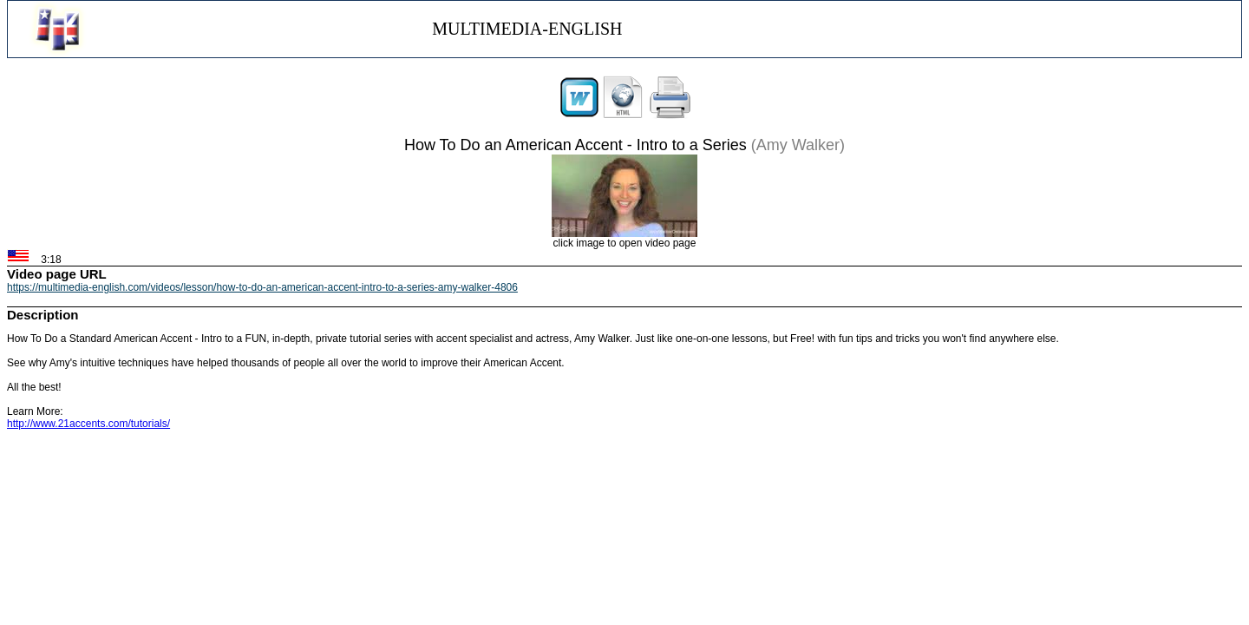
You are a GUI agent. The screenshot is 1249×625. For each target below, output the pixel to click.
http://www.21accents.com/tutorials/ (88, 424)
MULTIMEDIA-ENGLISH (527, 28)
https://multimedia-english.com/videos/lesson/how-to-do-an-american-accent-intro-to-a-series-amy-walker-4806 (262, 287)
